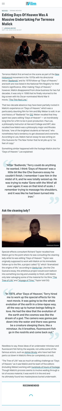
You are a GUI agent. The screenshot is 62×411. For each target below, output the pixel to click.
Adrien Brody (31, 352)
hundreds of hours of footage (45, 367)
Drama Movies (16, 10)
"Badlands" (13, 80)
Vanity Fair (37, 267)
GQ (31, 114)
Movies (5, 10)
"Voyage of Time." (26, 280)
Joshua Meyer (10, 28)
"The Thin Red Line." (18, 99)
